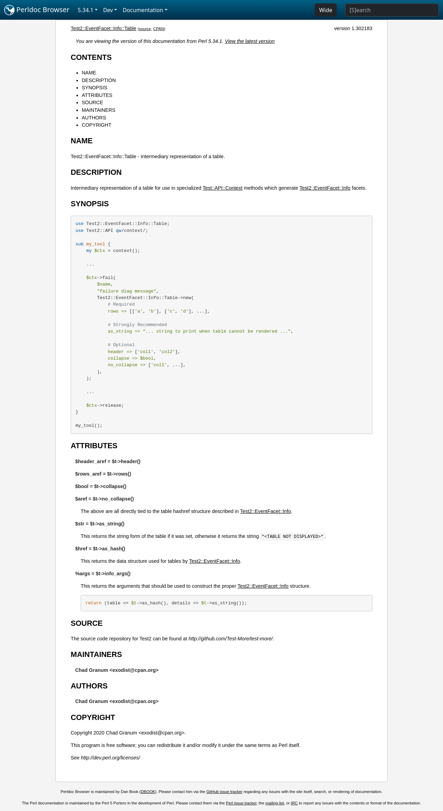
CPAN (158, 29)
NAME (89, 72)
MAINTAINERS (98, 110)
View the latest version (250, 41)
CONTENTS (91, 57)
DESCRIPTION (99, 80)
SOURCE (92, 102)
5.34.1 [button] (85, 10)
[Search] (392, 10)
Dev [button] (108, 10)
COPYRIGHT (96, 125)
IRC (294, 803)
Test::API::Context (223, 188)
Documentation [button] (143, 10)
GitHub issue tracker (224, 792)
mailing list (274, 803)
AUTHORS (94, 117)
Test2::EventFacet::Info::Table (103, 28)
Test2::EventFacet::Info (324, 188)
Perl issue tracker (241, 803)
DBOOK (148, 792)
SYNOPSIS (94, 87)
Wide (325, 10)
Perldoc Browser (37, 10)
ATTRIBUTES (97, 95)
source (145, 29)
